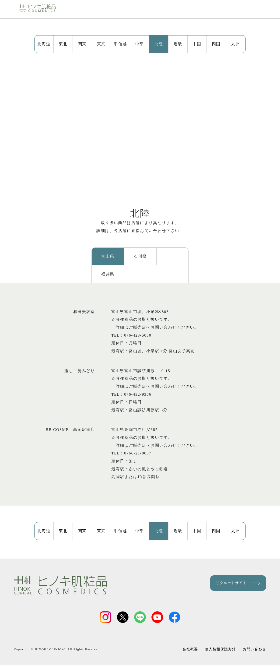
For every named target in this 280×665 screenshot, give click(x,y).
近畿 (178, 44)
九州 (235, 44)
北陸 (158, 44)
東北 (63, 44)
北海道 (43, 44)
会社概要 (192, 643)
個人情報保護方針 (220, 643)
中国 (197, 44)
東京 (101, 44)
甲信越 (120, 44)
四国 (216, 44)
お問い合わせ (252, 643)
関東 (82, 44)
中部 (139, 44)
